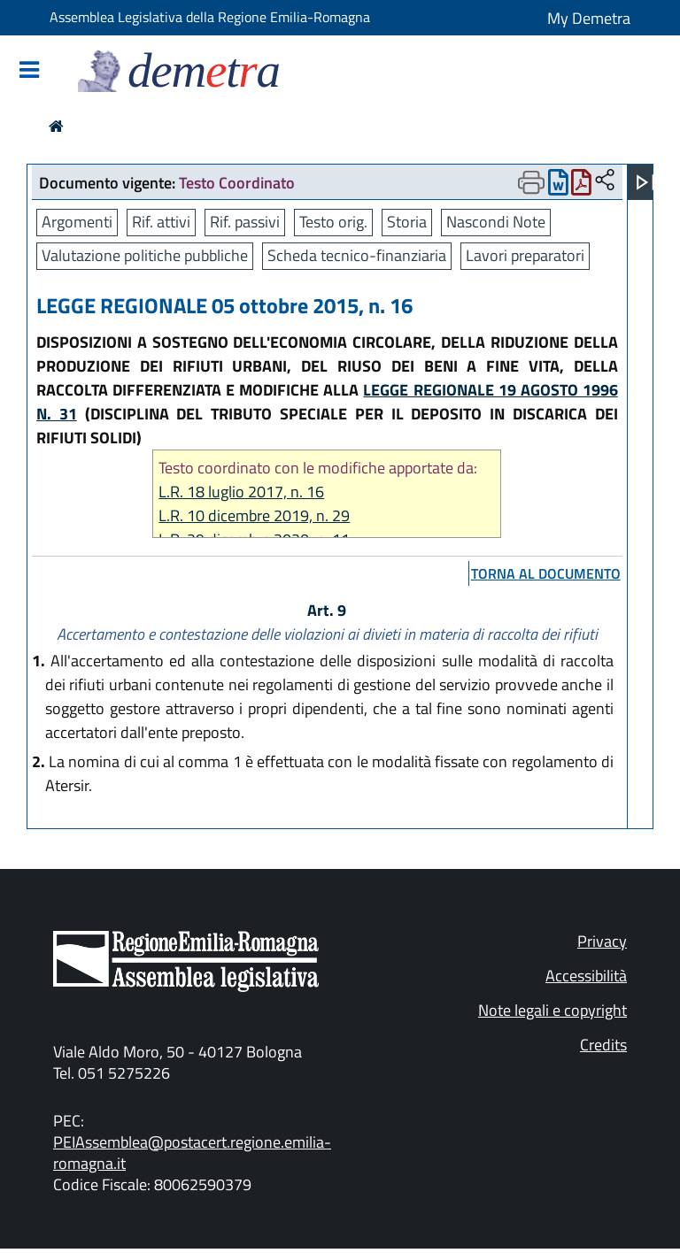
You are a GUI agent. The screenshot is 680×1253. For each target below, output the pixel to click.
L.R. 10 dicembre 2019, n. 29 (254, 515)
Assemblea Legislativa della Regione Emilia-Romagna (210, 16)
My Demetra (588, 18)
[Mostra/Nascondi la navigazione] (29, 71)
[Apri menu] (645, 182)
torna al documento (546, 573)
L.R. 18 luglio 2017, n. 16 (241, 492)
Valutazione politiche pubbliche (145, 255)
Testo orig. (333, 222)
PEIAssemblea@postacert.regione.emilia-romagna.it (192, 1152)
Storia (407, 222)
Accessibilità (586, 976)
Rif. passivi (245, 222)
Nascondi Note (495, 222)
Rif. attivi (161, 222)
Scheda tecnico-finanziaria (356, 255)
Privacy (602, 941)
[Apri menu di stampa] (531, 182)
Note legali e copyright (552, 1010)
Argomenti (77, 222)
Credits (603, 1045)
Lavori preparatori (525, 255)
